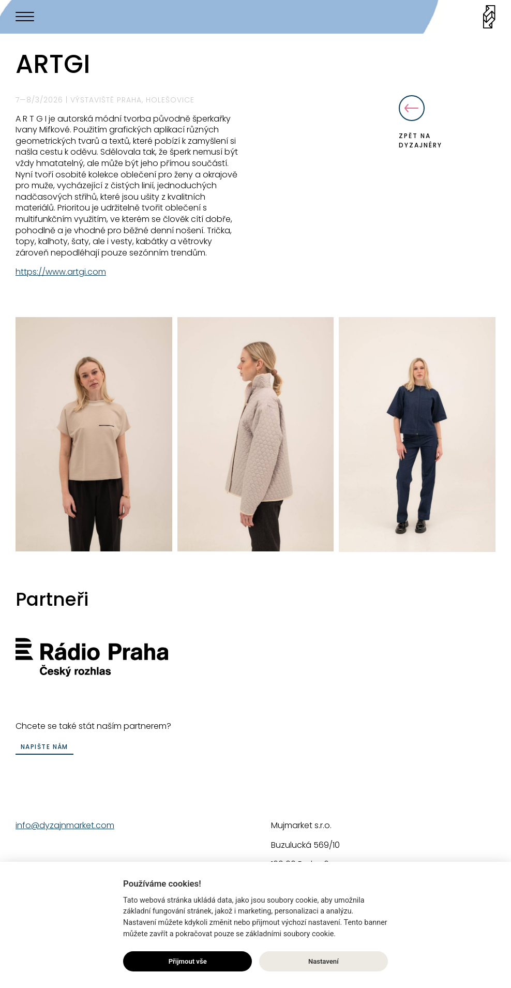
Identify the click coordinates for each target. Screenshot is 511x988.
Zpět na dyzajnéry (420, 122)
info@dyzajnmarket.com (65, 825)
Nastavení (323, 962)
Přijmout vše (188, 962)
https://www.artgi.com (61, 272)
